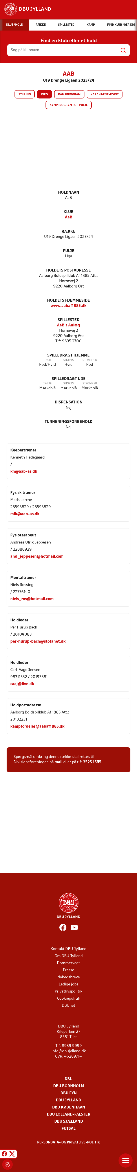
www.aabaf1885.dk (68, 306)
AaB (68, 217)
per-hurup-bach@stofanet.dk (38, 642)
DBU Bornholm (68, 1086)
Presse (68, 970)
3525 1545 (92, 762)
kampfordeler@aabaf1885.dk (37, 727)
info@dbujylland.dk (68, 1051)
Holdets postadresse (68, 270)
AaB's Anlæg (68, 325)
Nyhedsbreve (68, 977)
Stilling (24, 94)
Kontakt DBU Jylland (68, 949)
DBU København (68, 1107)
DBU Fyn (68, 1093)
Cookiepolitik (68, 998)
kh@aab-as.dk (23, 472)
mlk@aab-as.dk (24, 514)
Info (44, 94)
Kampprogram (69, 94)
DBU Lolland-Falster (68, 1114)
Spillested (68, 320)
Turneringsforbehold (68, 422)
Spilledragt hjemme (68, 355)
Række (68, 231)
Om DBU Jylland (69, 956)
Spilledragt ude (69, 379)
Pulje (68, 251)
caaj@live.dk (22, 684)
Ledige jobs (68, 984)
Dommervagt (68, 963)
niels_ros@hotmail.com (32, 599)
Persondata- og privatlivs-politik (68, 1142)
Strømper (89, 360)
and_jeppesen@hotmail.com (37, 557)
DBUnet (68, 1006)
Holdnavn (68, 193)
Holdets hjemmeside (68, 301)
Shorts (68, 360)
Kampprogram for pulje (68, 105)
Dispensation (68, 402)
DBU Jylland (68, 1100)
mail (58, 762)
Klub (68, 212)
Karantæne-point (105, 94)
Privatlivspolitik (68, 991)
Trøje (47, 360)
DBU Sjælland (68, 1122)
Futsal (68, 1129)
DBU (69, 1079)
